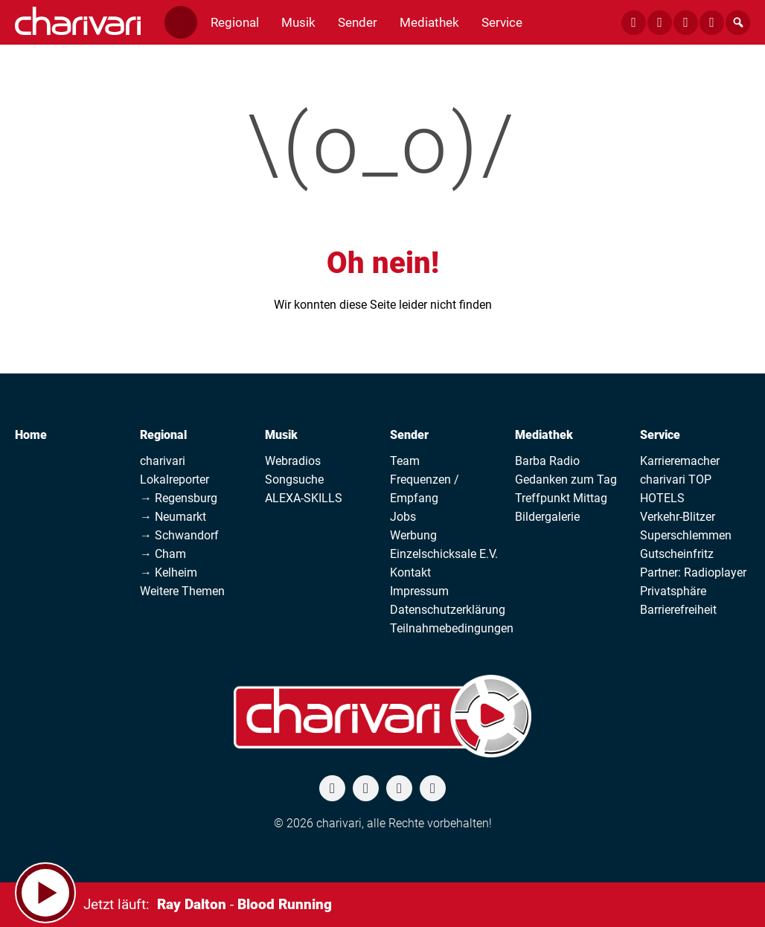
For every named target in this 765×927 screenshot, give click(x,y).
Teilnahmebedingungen (451, 628)
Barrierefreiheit (678, 610)
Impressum (419, 591)
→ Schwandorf (179, 535)
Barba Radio (547, 461)
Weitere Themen (182, 591)
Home (31, 435)
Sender (409, 435)
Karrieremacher (680, 461)
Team (405, 461)
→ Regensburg (178, 498)
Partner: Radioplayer (693, 572)
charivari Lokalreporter (174, 470)
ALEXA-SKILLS (303, 498)
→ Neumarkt (173, 517)
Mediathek (544, 435)
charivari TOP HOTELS (675, 488)
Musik (281, 435)
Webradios (293, 461)
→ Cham (163, 554)
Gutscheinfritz (677, 554)
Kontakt (410, 572)
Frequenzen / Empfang (424, 488)
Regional (163, 435)
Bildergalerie (547, 517)
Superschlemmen (686, 535)
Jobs (403, 517)
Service (660, 435)
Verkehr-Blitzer (677, 517)
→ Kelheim (168, 572)
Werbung (413, 535)
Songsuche (294, 479)
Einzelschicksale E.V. (444, 554)
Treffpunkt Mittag (561, 498)
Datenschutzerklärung (447, 610)
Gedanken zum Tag (566, 479)
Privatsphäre (673, 591)
